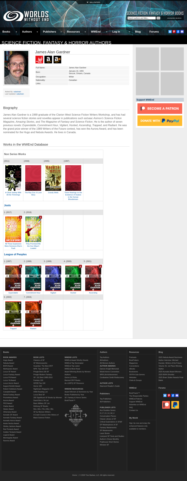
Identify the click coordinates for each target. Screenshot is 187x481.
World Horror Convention (109, 372)
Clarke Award (8, 406)
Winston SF (104, 445)
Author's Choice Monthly (109, 439)
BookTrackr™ (70, 400)
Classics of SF (39, 360)
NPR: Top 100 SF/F (41, 369)
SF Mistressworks (40, 363)
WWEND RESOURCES (74, 389)
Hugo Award (8, 360)
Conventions (134, 366)
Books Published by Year (74, 395)
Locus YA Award (9, 380)
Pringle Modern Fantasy (42, 374)
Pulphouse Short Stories (109, 442)
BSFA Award (8, 366)
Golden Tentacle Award (12, 432)
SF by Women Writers (42, 412)
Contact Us (133, 410)
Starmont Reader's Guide (110, 386)
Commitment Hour (33, 293)
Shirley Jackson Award (12, 426)
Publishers (49, 31)
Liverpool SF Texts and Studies (112, 436)
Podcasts (132, 357)
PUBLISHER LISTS (108, 407)
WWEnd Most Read (72, 369)
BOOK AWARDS (10, 357)
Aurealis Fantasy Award (12, 418)
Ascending (93, 293)
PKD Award (7, 403)
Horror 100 (37, 386)
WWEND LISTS (71, 357)
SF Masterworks (106, 430)
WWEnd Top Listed (72, 366)
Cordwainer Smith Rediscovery (112, 377)
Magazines (133, 363)
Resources (73, 31)
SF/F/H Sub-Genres (137, 374)
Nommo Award (9, 441)
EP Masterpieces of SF (109, 425)
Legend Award (8, 435)
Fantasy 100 (38, 380)
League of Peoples (15, 254)
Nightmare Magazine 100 (43, 389)
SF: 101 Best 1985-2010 (42, 377)
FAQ (131, 407)
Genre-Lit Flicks (71, 377)
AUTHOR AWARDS (108, 366)
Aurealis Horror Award (11, 420)
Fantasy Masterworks (108, 427)
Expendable (13, 293)
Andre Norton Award (11, 423)
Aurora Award (8, 400)
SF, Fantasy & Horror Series (75, 397)
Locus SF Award (9, 372)
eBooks (132, 369)
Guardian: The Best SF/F (43, 366)
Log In (116, 31)
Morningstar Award (10, 438)
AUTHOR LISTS (106, 383)
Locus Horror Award (11, 383)
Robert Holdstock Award (12, 389)
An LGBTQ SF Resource (74, 383)
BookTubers (134, 360)
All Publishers (105, 402)
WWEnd (96, 31)
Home (74, 475)
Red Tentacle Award (11, 429)
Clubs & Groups (135, 380)
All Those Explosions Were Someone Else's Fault (13, 246)
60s (39, 409)
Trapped (13, 329)
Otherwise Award (9, 412)
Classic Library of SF (108, 419)
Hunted (73, 293)
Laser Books (105, 433)
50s (34, 409)
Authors (27, 31)
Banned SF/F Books (72, 380)
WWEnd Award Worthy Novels (76, 360)
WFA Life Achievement (108, 374)
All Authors (104, 360)
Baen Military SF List (41, 403)
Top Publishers (105, 399)
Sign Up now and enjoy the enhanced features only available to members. (139, 426)
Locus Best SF (39, 395)
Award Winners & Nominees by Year (79, 392)
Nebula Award (8, 363)
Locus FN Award (9, 377)
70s (43, 409)
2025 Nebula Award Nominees (170, 357)
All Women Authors (107, 363)
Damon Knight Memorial (109, 369)
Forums (154, 31)
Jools (7, 205)
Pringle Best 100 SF (41, 372)
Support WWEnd (135, 402)
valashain (17, 92)
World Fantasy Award (11, 395)
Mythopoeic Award (10, 369)
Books (6, 31)
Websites (132, 377)
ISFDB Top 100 (39, 383)
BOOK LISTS (38, 357)
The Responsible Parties (138, 396)
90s (52, 409)
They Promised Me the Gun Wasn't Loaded (33, 246)
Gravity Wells (53, 192)
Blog (138, 31)
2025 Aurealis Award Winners (170, 372)
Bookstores (133, 372)
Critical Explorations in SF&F (111, 422)
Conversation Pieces (108, 416)
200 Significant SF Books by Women (47, 397)
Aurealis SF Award (10, 415)
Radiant (33, 329)
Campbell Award (9, 392)
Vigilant (53, 293)
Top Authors (104, 357)
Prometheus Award (10, 397)
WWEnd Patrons (135, 399)
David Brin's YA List (41, 400)
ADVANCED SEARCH (174, 18)
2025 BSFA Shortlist (166, 374)
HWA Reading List (40, 392)
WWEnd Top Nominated (74, 363)
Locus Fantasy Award (11, 374)
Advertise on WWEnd (137, 404)
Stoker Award (8, 409)
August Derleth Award (11, 386)
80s (47, 409)
